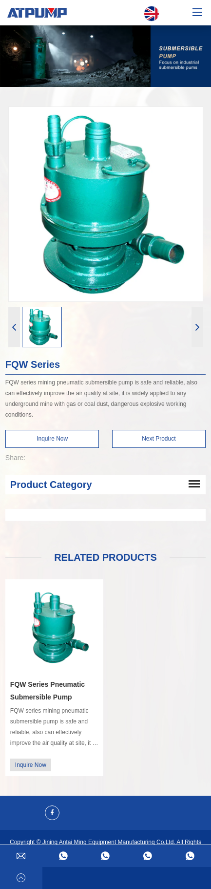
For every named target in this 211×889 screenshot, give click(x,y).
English (151, 13)
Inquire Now (52, 438)
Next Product (158, 438)
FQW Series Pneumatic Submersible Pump (47, 690)
